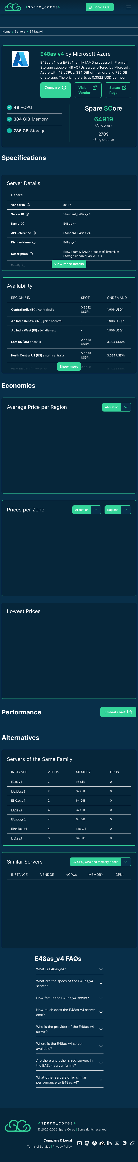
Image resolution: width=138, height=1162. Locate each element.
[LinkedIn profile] (109, 1143)
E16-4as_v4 (19, 828)
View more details (69, 264)
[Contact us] (79, 1143)
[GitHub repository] (86, 1143)
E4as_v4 (16, 810)
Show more (69, 366)
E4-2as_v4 (18, 791)
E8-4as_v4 (18, 819)
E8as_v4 (16, 838)
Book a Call (99, 7)
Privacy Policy (62, 1146)
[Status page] (102, 1143)
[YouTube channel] (117, 1143)
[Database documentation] (94, 1143)
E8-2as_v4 (18, 800)
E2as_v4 (16, 781)
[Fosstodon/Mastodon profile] (124, 1143)
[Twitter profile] (132, 1143)
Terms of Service (38, 1146)
